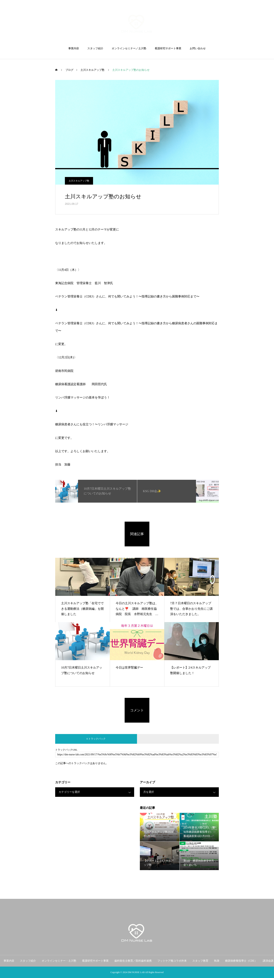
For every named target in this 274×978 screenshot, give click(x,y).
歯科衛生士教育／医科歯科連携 (133, 960)
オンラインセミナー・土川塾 (59, 960)
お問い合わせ (198, 48)
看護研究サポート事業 (168, 48)
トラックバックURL (66, 749)
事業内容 (73, 48)
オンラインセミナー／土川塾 (129, 48)
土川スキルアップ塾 (79, 180)
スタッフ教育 (200, 960)
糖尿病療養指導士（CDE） (241, 960)
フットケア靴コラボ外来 (172, 960)
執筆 (216, 960)
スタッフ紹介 (95, 48)
